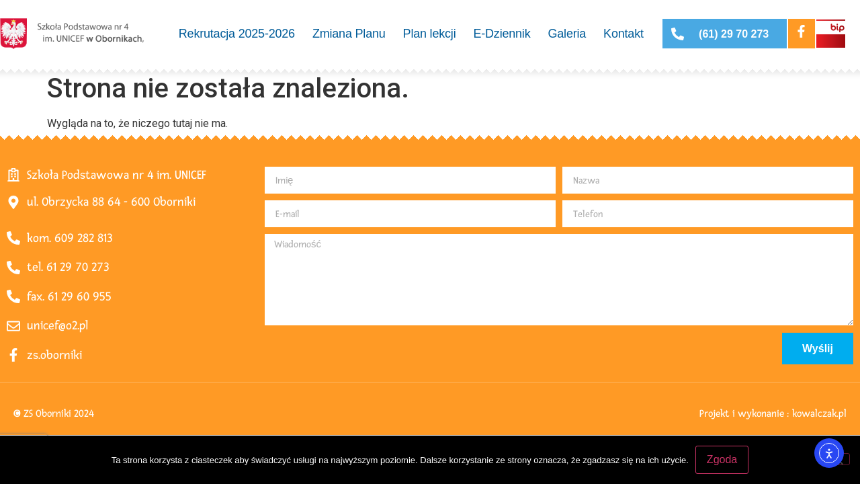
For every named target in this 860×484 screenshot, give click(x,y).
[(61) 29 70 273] (677, 34)
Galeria (567, 33)
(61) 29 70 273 (734, 34)
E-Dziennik (501, 33)
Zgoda (722, 459)
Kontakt (623, 33)
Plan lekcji (429, 33)
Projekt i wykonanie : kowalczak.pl (773, 413)
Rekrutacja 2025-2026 (237, 33)
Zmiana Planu (349, 33)
